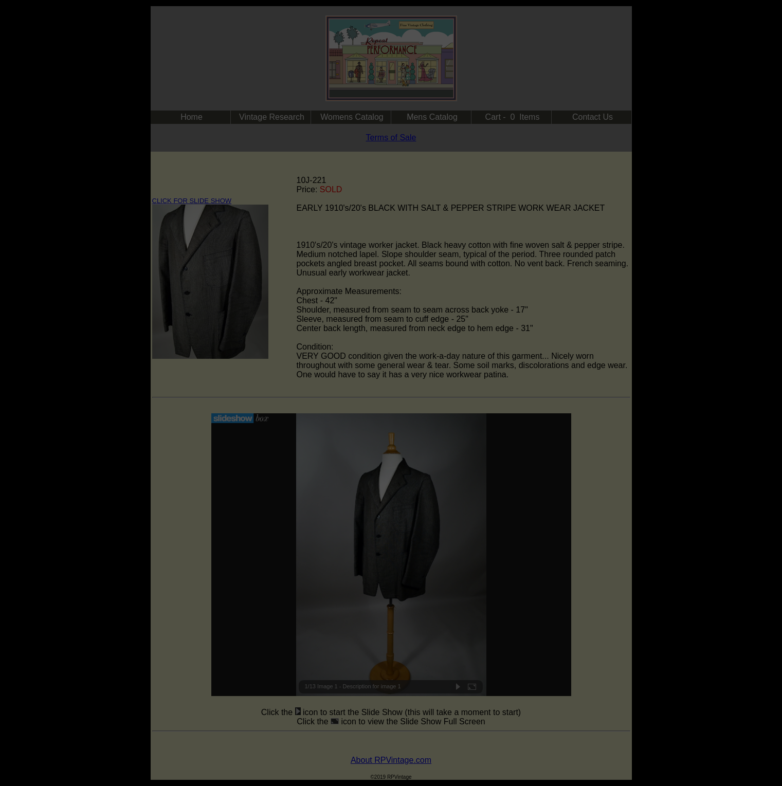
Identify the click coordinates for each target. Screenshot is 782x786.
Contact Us (592, 117)
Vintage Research (271, 117)
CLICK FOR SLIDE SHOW (192, 201)
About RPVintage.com (391, 760)
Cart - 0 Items (512, 117)
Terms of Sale (391, 137)
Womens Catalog (351, 117)
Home (191, 117)
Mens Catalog (432, 117)
